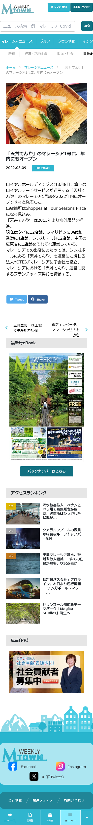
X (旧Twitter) (53, 777)
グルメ (45, 41)
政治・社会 (65, 54)
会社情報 (15, 800)
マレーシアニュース (16, 41)
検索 (87, 26)
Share (38, 299)
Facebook (29, 767)
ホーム (11, 67)
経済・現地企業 (36, 54)
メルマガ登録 (59, 7)
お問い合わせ (81, 7)
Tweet (16, 299)
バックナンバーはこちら (47, 471)
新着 (11, 54)
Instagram (77, 767)
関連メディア (42, 800)
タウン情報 (66, 41)
